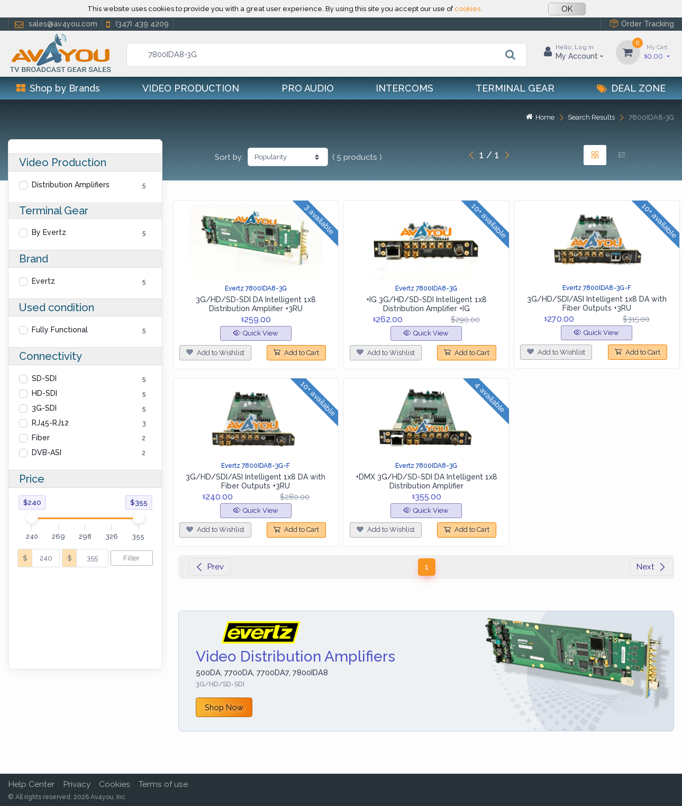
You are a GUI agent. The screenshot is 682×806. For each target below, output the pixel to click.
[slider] (32, 517)
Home (540, 117)
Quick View (255, 333)
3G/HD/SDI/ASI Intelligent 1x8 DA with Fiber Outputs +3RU (597, 303)
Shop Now (224, 707)
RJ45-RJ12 (50, 423)
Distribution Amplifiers (71, 184)
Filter (131, 558)
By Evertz (49, 232)
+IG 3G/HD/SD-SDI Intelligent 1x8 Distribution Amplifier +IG (426, 304)
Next (651, 567)
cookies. (468, 9)
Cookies (114, 784)
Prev (209, 567)
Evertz (43, 281)
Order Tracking (642, 23)
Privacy (76, 784)
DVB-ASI (46, 452)
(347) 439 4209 (136, 24)
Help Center (31, 784)
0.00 (657, 51)
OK (566, 9)
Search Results (591, 117)
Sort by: (229, 157)
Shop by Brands (58, 88)
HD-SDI (44, 393)
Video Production (190, 88)
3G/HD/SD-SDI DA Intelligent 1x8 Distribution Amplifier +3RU (256, 304)
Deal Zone (631, 88)
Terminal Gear (515, 88)
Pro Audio (307, 88)
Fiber (41, 437)
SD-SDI (44, 378)
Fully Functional (60, 329)
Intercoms (404, 88)
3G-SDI (44, 408)
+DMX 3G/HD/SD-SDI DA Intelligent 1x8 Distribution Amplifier (426, 481)
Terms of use (163, 784)
